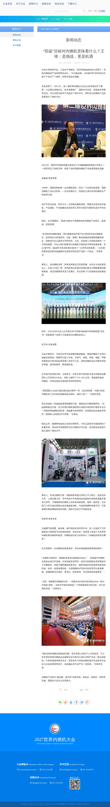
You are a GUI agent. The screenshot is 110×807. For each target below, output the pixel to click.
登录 (90, 11)
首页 (42, 29)
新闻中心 (33, 3)
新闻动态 (17, 35)
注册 (95, 11)
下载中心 (72, 3)
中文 (100, 11)
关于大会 (20, 3)
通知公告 (17, 40)
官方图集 (17, 45)
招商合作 (46, 3)
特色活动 (59, 3)
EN (103, 11)
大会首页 (7, 3)
